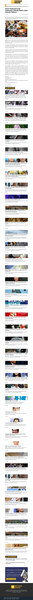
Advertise (13, 598)
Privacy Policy (9, 598)
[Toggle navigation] (5, 5)
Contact (17, 598)
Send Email (8, 78)
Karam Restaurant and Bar (9, 65)
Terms (5, 598)
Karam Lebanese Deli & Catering (19, 67)
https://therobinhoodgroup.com (12, 82)
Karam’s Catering (25, 71)
